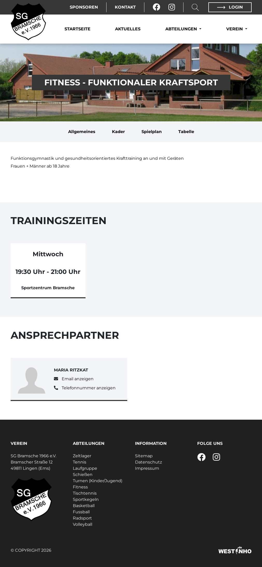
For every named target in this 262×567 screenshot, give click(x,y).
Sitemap (144, 455)
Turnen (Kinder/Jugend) (97, 480)
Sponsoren (84, 7)
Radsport (82, 518)
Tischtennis (85, 493)
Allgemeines (81, 131)
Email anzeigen (78, 378)
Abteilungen (181, 28)
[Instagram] (171, 7)
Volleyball (82, 524)
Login (230, 7)
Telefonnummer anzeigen (89, 387)
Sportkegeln (86, 499)
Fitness (80, 487)
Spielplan (151, 131)
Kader (118, 131)
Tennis (79, 462)
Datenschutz (148, 462)
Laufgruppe (85, 468)
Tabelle (186, 131)
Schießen (83, 474)
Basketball (84, 505)
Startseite (77, 28)
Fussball (81, 511)
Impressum (147, 468)
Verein (235, 28)
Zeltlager (82, 455)
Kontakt (125, 7)
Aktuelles (127, 28)
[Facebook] (156, 7)
